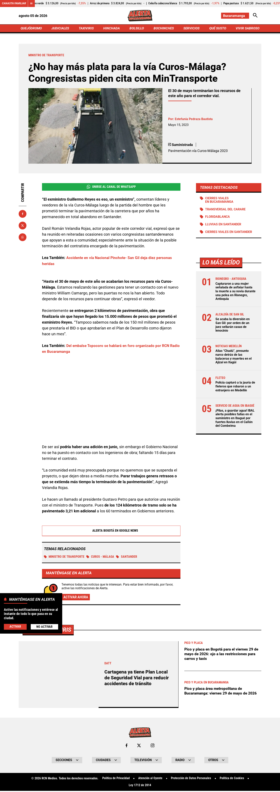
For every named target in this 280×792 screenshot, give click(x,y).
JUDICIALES (61, 28)
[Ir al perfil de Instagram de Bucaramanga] (153, 747)
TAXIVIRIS (87, 28)
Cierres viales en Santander (228, 233)
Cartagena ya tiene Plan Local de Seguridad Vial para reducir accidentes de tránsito (137, 679)
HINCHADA (112, 28)
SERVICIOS (190, 28)
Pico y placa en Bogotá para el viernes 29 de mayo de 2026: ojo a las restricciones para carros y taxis (222, 655)
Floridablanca (217, 218)
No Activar (44, 627)
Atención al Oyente (150, 779)
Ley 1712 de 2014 (140, 786)
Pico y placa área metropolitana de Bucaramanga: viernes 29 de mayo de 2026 (222, 692)
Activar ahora (76, 598)
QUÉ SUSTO (217, 28)
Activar (15, 626)
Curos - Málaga (101, 558)
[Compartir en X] (22, 226)
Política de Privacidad (116, 779)
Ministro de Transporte (64, 558)
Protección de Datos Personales (191, 779)
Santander (126, 558)
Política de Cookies (232, 779)
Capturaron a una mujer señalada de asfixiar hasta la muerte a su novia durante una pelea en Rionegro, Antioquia (235, 292)
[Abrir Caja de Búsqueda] (255, 16)
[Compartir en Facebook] (22, 214)
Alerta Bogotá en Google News (111, 532)
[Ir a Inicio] (140, 16)
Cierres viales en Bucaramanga (219, 200)
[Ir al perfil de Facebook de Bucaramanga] (126, 747)
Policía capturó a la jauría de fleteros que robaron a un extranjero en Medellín (235, 386)
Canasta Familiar (14, 3)
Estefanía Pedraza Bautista (194, 119)
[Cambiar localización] (235, 16)
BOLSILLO (136, 28)
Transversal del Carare (225, 210)
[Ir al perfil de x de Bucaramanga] (139, 747)
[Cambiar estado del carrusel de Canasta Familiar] (31, 3)
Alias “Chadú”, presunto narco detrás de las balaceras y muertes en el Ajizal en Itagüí (233, 357)
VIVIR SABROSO (247, 28)
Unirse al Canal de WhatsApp (111, 187)
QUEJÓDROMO (32, 28)
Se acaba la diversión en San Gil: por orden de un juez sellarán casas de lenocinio (232, 325)
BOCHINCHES (163, 28)
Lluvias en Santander (223, 225)
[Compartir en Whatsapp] (22, 237)
